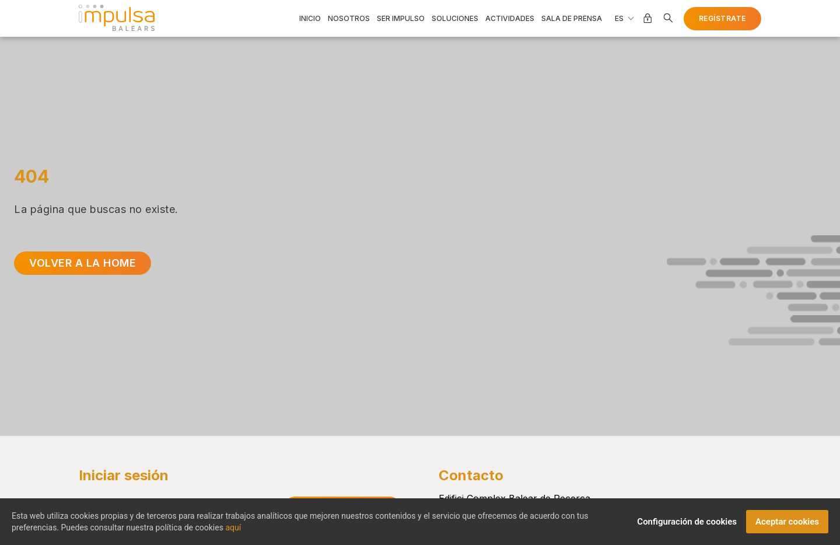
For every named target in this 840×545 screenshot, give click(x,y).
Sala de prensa (571, 18)
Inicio (310, 18)
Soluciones (455, 18)
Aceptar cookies (787, 525)
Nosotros (349, 18)
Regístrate (722, 18)
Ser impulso (401, 18)
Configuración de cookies (687, 525)
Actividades (509, 18)
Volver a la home (82, 263)
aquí (233, 531)
